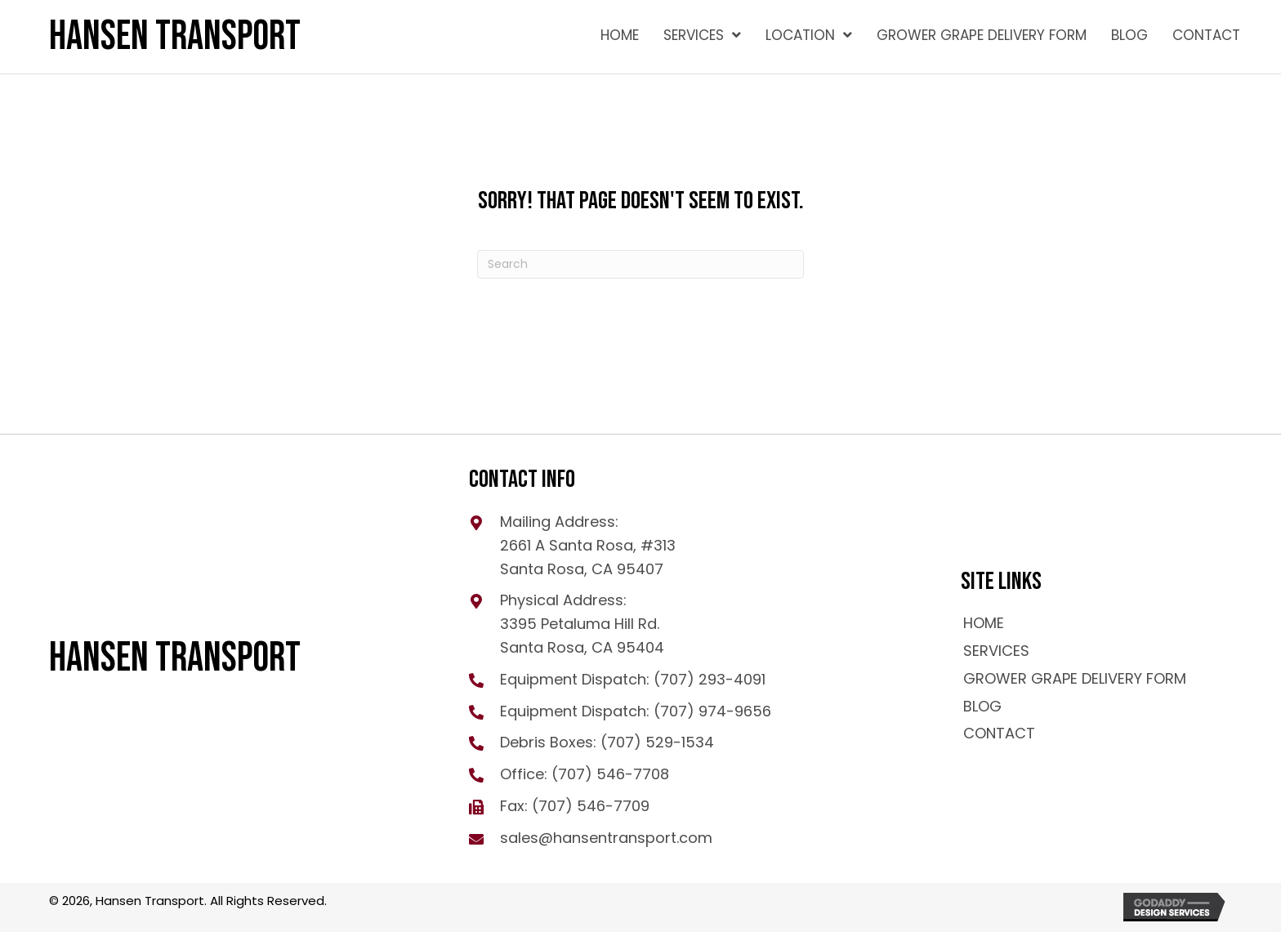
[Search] (640, 264)
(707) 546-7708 (610, 774)
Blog (982, 706)
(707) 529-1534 (657, 742)
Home (983, 623)
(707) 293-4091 (709, 679)
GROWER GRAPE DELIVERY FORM (1074, 678)
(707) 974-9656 (712, 711)
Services (996, 650)
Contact (999, 733)
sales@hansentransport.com (606, 837)
